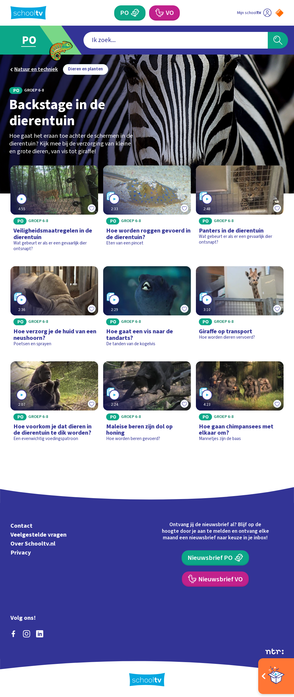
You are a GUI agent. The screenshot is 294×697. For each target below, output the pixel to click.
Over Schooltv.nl (32, 543)
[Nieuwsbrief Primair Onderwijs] (215, 558)
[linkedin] (39, 633)
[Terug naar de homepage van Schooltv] (28, 12)
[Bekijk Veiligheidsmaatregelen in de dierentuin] (54, 210)
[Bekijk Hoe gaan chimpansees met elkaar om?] (240, 404)
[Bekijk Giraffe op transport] (240, 308)
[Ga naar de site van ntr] (274, 651)
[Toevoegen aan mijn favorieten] (91, 208)
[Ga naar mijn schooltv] (254, 13)
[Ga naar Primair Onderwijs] (34, 40)
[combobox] (175, 40)
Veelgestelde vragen (38, 534)
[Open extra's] (276, 676)
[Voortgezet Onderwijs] (164, 13)
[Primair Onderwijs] (130, 13)
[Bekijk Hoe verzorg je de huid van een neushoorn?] (54, 308)
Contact (21, 525)
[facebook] (13, 633)
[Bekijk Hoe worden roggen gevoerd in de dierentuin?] (147, 210)
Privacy (20, 552)
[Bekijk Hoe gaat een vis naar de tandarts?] (147, 308)
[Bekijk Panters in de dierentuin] (240, 210)
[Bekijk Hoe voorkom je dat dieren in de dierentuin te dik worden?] (54, 404)
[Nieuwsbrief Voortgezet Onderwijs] (215, 579)
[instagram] (26, 633)
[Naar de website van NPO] (279, 13)
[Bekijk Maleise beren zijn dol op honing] (147, 404)
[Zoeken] (278, 40)
